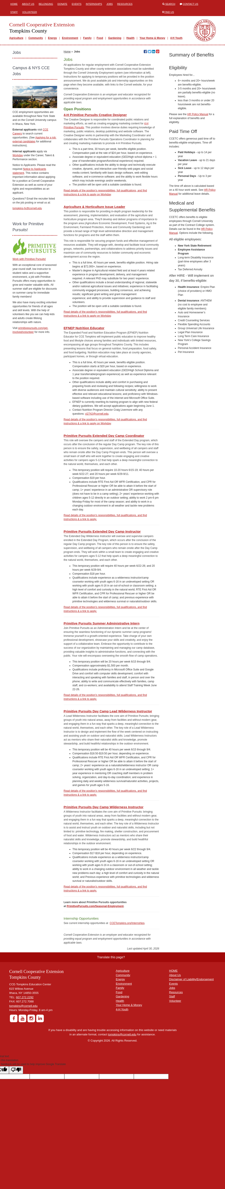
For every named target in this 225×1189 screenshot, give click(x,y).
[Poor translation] (16, 1123)
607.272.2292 (25, 1051)
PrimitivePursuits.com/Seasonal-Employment (95, 959)
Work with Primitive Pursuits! (29, 259)
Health (130, 38)
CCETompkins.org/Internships (127, 976)
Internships (94, 4)
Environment (70, 38)
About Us (28, 4)
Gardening (114, 38)
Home (14, 4)
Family (87, 38)
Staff (14, 12)
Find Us (169, 12)
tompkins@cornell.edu (23, 1059)
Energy (52, 38)
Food (100, 38)
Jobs (109, 4)
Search (170, 4)
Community (35, 38)
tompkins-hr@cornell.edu (27, 208)
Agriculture (16, 38)
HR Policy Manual (197, 114)
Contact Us (190, 4)
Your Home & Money (152, 38)
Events (76, 4)
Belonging (46, 4)
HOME (173, 1024)
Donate (62, 4)
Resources (124, 4)
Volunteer (29, 12)
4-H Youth (176, 38)
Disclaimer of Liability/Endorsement (191, 1033)
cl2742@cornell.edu (97, 467)
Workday (18, 155)
